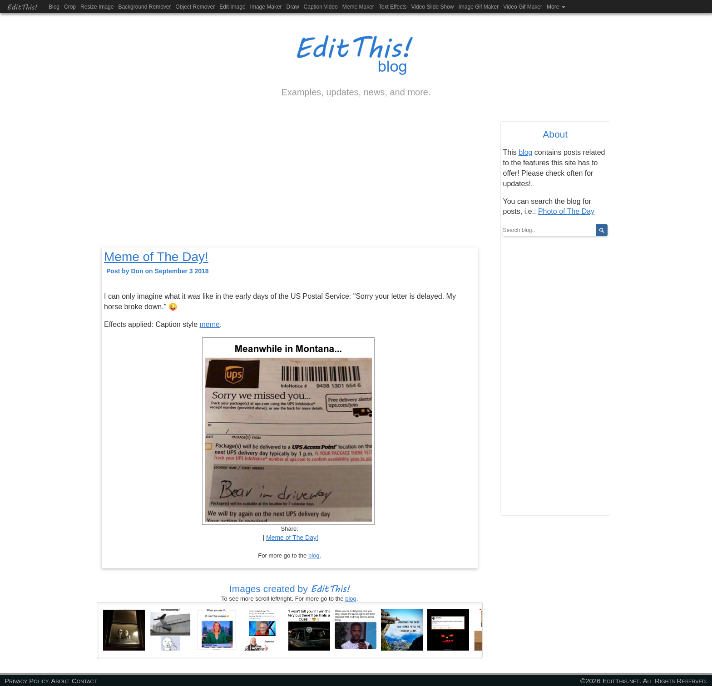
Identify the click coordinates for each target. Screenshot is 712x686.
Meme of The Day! (156, 257)
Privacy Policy (27, 681)
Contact (84, 681)
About (60, 681)
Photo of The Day (566, 211)
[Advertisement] (289, 180)
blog (314, 555)
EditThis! (22, 6)
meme (210, 324)
